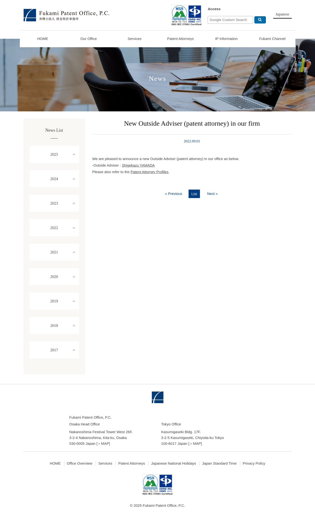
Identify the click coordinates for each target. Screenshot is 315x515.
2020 (54, 277)
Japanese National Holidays (173, 463)
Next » (212, 194)
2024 (54, 179)
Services (135, 39)
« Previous (173, 194)
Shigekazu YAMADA (138, 165)
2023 (54, 203)
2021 (54, 252)
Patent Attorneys (180, 39)
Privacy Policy (254, 463)
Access (214, 9)
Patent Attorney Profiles (149, 172)
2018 (54, 325)
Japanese (282, 14)
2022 (54, 228)
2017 (54, 350)
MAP (105, 443)
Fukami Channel (272, 39)
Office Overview (79, 463)
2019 (54, 301)
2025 (54, 154)
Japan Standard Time (219, 463)
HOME (42, 39)
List (194, 194)
